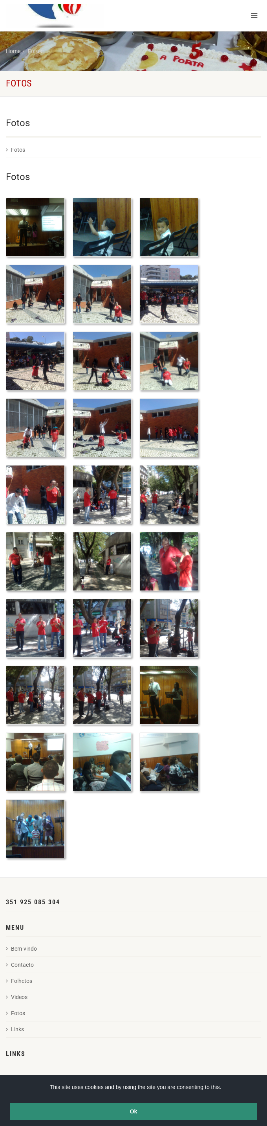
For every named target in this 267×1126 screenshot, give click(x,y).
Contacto (20, 965)
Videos (16, 997)
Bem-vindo (21, 949)
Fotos (35, 51)
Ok (133, 1111)
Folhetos (19, 981)
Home (13, 51)
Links (15, 1029)
